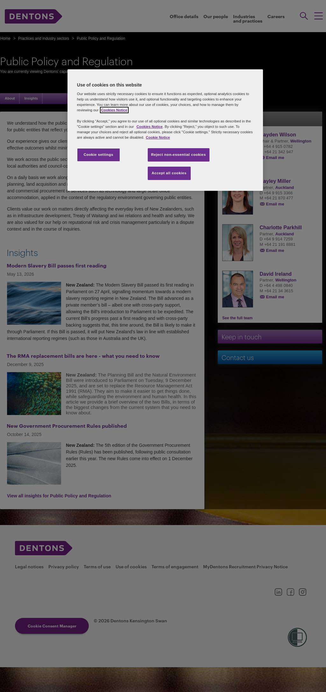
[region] (165, 130)
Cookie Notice (158, 137)
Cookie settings (98, 154)
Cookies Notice (150, 126)
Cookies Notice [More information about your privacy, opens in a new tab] (114, 110)
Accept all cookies (169, 173)
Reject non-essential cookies (178, 154)
